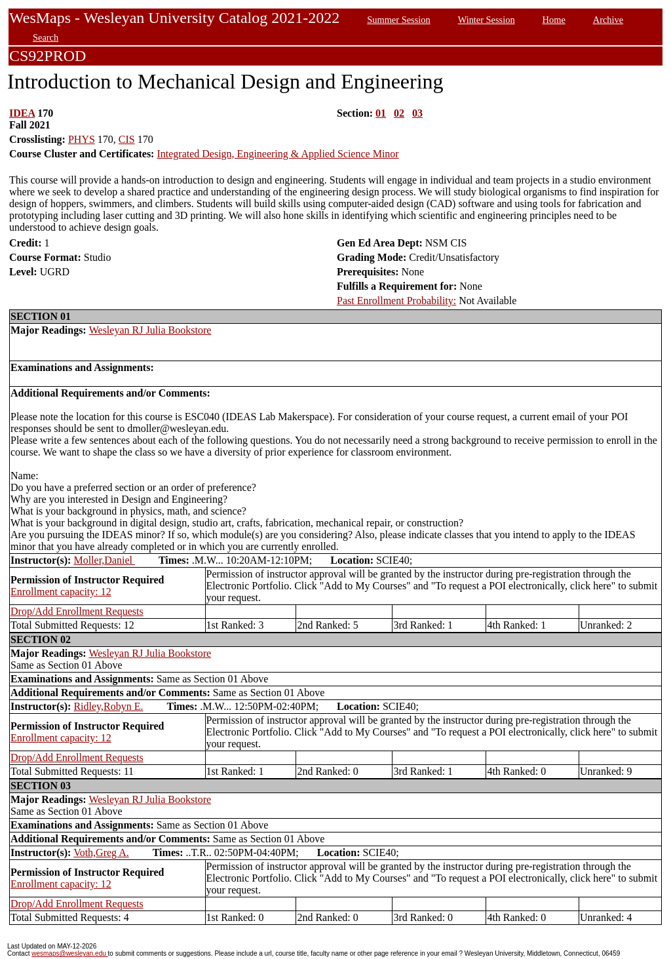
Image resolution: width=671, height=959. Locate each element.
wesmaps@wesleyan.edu (69, 953)
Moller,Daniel (104, 560)
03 (417, 113)
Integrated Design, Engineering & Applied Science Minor (277, 153)
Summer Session (398, 19)
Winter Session (486, 19)
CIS (127, 139)
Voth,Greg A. (101, 852)
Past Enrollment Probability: (396, 300)
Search (45, 37)
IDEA (22, 113)
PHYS (81, 139)
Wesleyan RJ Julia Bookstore (150, 330)
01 (380, 113)
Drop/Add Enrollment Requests (77, 611)
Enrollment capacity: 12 (60, 591)
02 (399, 113)
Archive (608, 19)
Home (554, 19)
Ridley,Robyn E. (108, 706)
